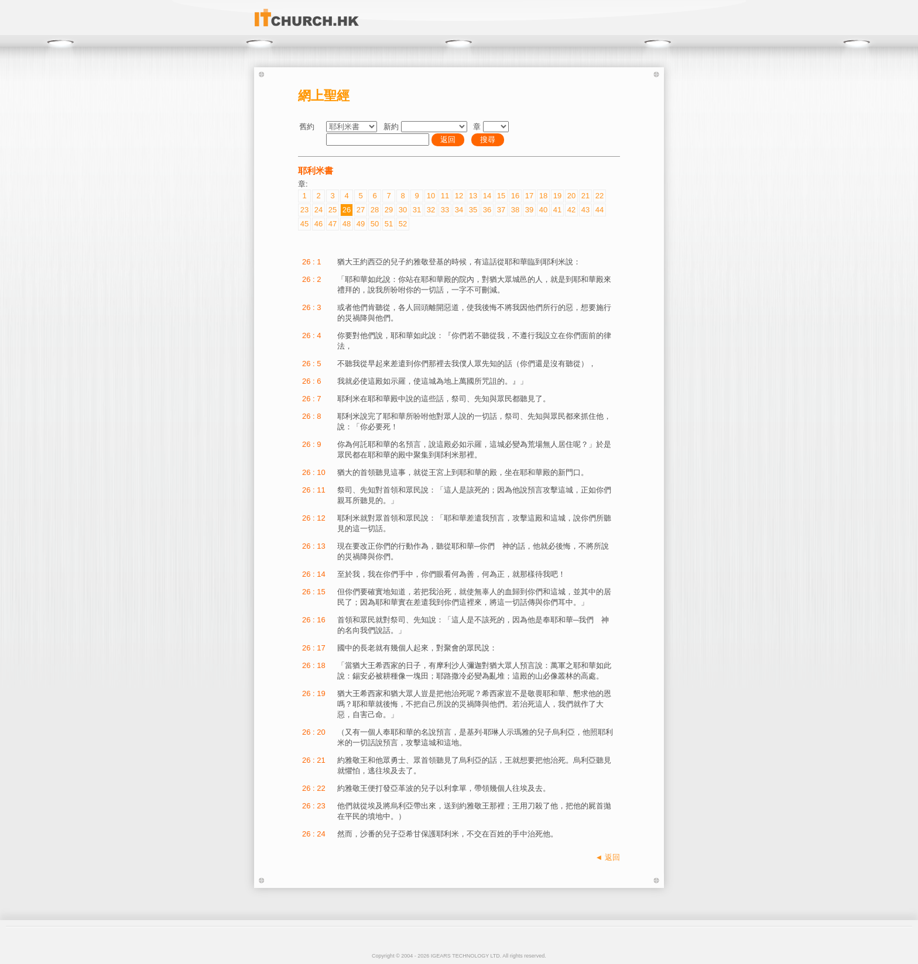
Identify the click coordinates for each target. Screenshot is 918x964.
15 (501, 195)
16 (515, 195)
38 (515, 209)
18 (543, 195)
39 (529, 209)
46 (318, 223)
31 (417, 209)
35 (473, 209)
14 (487, 195)
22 (599, 195)
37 (501, 209)
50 (375, 223)
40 (543, 209)
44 (599, 209)
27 (361, 209)
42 (571, 209)
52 (403, 223)
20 (571, 195)
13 (473, 195)
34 (459, 209)
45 (304, 223)
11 (445, 195)
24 (318, 209)
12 (459, 195)
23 (304, 209)
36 (487, 209)
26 (346, 209)
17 (529, 195)
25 (332, 209)
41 (557, 209)
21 (585, 195)
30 (403, 209)
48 (346, 223)
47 (332, 223)
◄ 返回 (607, 857)
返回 (447, 139)
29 (389, 209)
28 (375, 209)
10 (431, 195)
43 (585, 209)
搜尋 (487, 139)
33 (445, 209)
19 (557, 195)
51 (389, 223)
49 (361, 223)
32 (431, 209)
